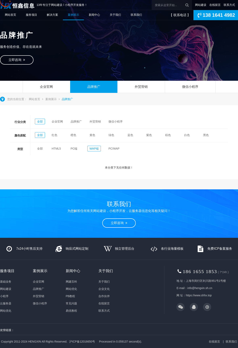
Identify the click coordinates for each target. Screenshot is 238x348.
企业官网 (46, 86)
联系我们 (136, 14)
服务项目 (31, 14)
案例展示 (73, 14)
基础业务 (5, 281)
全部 (40, 121)
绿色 (111, 135)
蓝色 (130, 135)
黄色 (92, 135)
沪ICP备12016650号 (82, 341)
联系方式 (229, 4)
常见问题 (71, 303)
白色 (187, 135)
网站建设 (200, 4)
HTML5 (56, 148)
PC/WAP (114, 148)
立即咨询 (16, 60)
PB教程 (70, 296)
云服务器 (5, 303)
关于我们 (115, 14)
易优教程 (71, 310)
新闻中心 (94, 14)
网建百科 (71, 281)
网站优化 (5, 310)
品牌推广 (93, 86)
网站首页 (10, 14)
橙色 (73, 135)
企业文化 (104, 288)
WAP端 (94, 148)
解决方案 (52, 14)
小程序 (4, 296)
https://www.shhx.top (199, 295)
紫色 (149, 135)
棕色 (168, 135)
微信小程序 (190, 86)
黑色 (206, 135)
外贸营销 (141, 86)
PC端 (74, 148)
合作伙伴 (104, 296)
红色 (54, 135)
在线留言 (215, 4)
